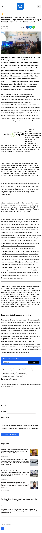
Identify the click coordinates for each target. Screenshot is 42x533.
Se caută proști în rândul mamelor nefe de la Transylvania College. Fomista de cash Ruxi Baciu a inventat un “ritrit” (14, 451)
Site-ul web (5, 417)
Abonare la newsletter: (11, 359)
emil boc (28, 370)
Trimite (33, 362)
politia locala (22, 373)
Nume (3, 406)
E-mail (3, 412)
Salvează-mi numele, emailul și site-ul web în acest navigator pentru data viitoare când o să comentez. (20, 427)
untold (19, 376)
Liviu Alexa (5, 26)
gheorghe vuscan (8, 373)
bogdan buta (18, 370)
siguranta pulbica (8, 376)
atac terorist (6, 370)
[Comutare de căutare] (39, 6)
